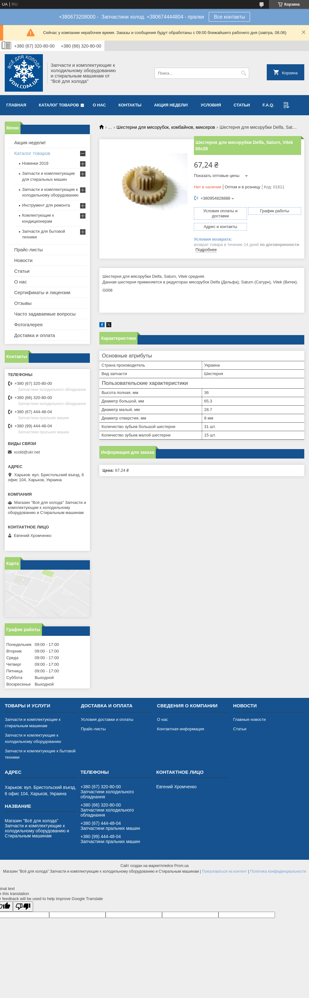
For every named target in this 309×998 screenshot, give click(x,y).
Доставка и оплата (34, 335)
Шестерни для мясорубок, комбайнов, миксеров (166, 127)
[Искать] (243, 73)
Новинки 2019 (35, 163)
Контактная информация (180, 729)
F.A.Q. (268, 105)
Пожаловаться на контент (224, 871)
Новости (23, 260)
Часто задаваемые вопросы (45, 314)
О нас (99, 105)
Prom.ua (181, 866)
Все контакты (229, 17)
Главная (16, 105)
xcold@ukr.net (27, 452)
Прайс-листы (28, 249)
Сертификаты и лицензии (42, 292)
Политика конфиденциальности (278, 871)
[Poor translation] (23, 906)
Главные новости (249, 719)
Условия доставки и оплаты (107, 719)
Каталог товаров (59, 105)
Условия (211, 105)
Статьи (242, 105)
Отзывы (23, 303)
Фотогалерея (28, 324)
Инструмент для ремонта (46, 205)
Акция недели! (171, 105)
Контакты (130, 105)
